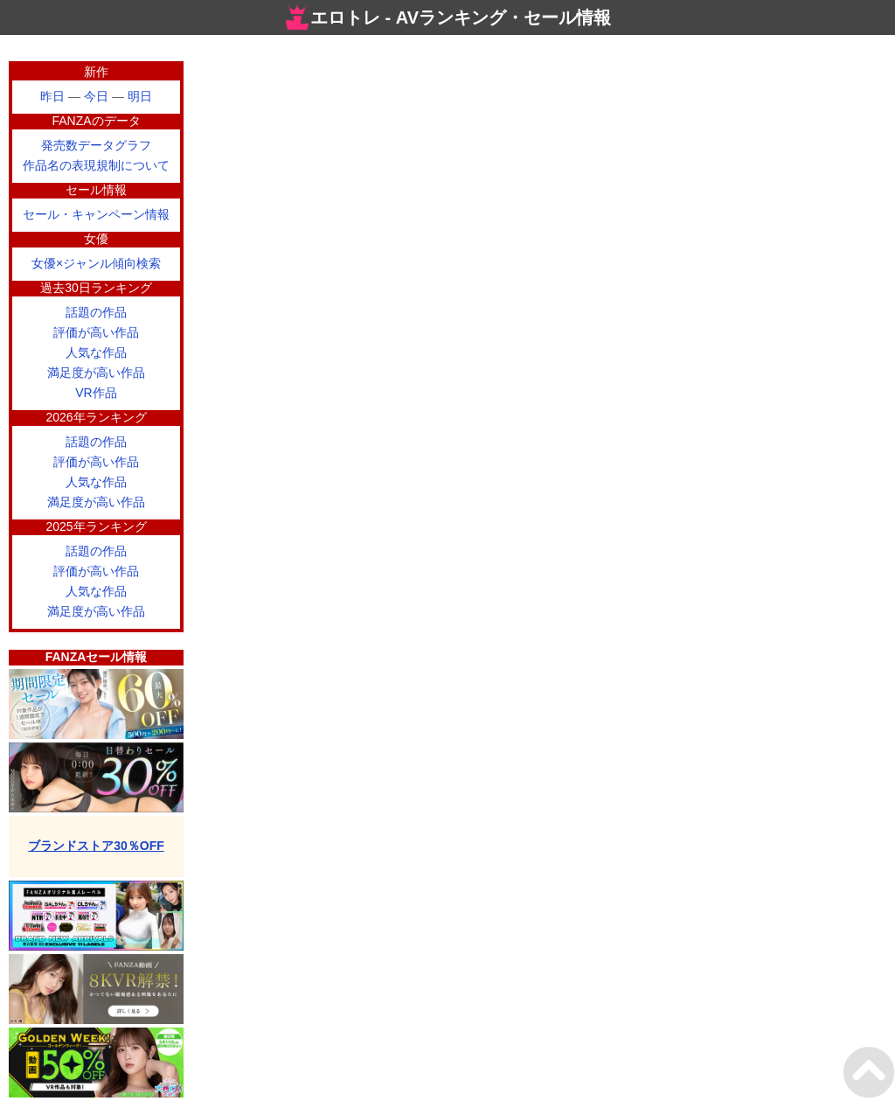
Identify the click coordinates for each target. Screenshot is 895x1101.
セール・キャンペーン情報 (96, 214)
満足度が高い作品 (96, 373)
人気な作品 (96, 352)
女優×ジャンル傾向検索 (96, 263)
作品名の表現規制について (96, 165)
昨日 (52, 96)
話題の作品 (96, 312)
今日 (96, 96)
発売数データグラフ (96, 145)
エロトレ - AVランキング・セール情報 (447, 17)
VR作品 (95, 393)
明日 (140, 96)
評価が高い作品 (96, 332)
